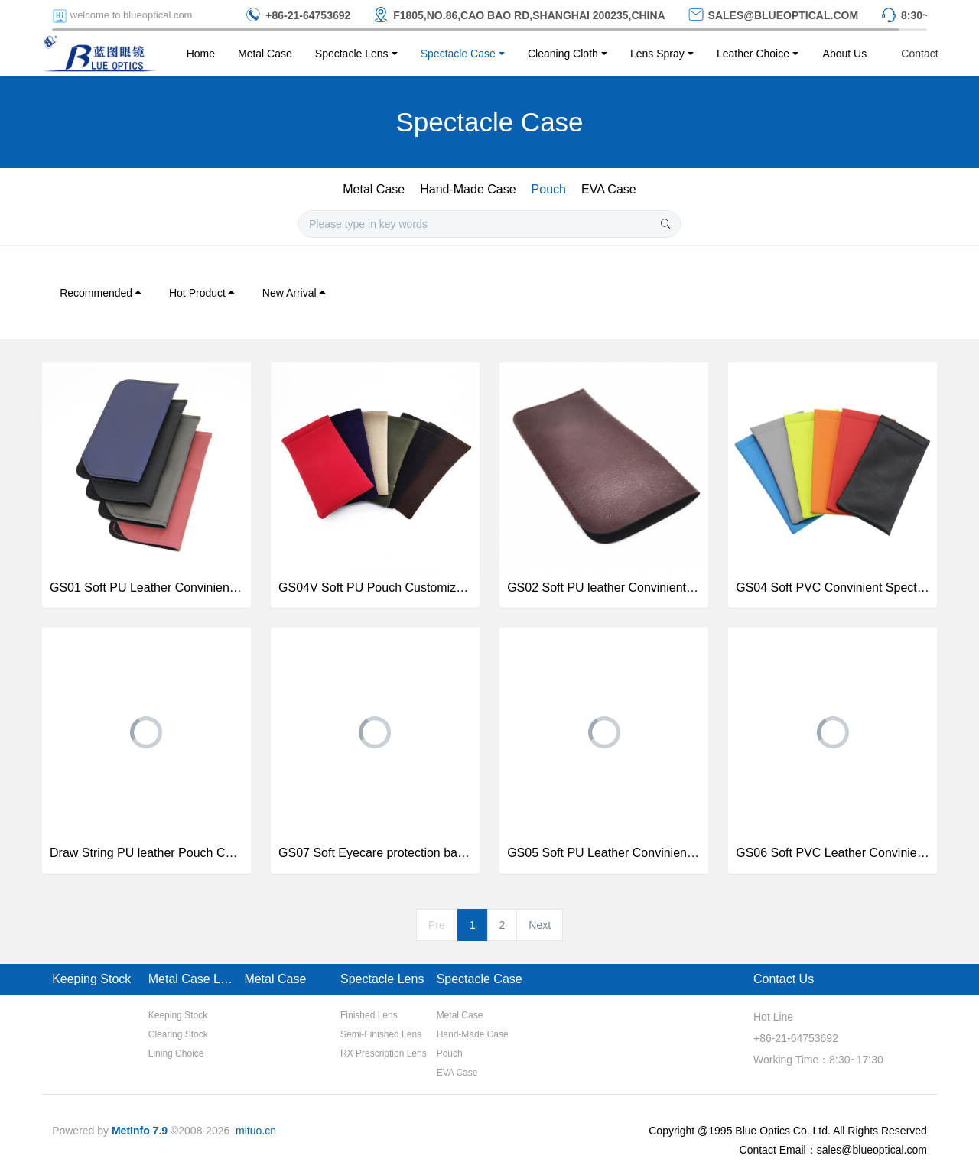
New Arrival (294, 293)
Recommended (101, 293)
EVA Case (608, 189)
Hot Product (202, 293)
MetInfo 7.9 (140, 1131)
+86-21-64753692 (795, 1038)
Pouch (549, 189)
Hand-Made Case (468, 189)
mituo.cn (256, 1131)
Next (540, 925)
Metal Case (374, 189)
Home (201, 53)
